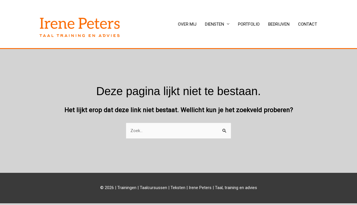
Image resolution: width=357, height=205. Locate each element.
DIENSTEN (214, 24)
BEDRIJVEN (279, 24)
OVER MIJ (187, 24)
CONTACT (307, 24)
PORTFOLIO (249, 24)
